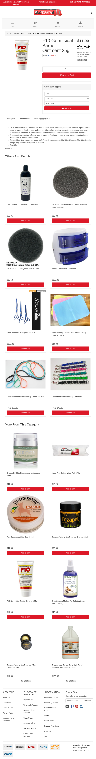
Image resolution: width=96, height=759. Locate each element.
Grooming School (51, 702)
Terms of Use (8, 708)
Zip (45, 736)
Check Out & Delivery (28, 735)
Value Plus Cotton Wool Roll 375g (66, 473)
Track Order (28, 718)
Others (28, 33)
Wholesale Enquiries (48, 2)
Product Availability (51, 726)
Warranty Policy (30, 728)
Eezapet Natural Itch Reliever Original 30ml (70, 537)
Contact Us (7, 702)
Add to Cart (67, 75)
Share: (49, 56)
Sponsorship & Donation (8, 719)
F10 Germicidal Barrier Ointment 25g (47, 33)
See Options (25, 349)
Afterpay (47, 731)
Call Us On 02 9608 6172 (80, 2)
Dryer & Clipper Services (30, 711)
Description (10, 119)
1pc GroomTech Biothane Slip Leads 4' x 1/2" (25, 397)
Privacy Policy (8, 713)
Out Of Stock (25, 681)
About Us (6, 697)
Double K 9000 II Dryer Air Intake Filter (23, 269)
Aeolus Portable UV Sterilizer (64, 269)
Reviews (41, 119)
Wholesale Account (31, 705)
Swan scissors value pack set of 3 (21, 333)
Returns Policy (29, 723)
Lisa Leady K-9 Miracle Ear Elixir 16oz (22, 205)
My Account (28, 700)
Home (9, 33)
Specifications (24, 119)
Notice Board (49, 721)
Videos (47, 715)
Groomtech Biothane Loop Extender (67, 397)
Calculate (66, 108)
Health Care (19, 33)
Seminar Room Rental (50, 709)
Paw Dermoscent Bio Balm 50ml (20, 537)
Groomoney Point (51, 697)
